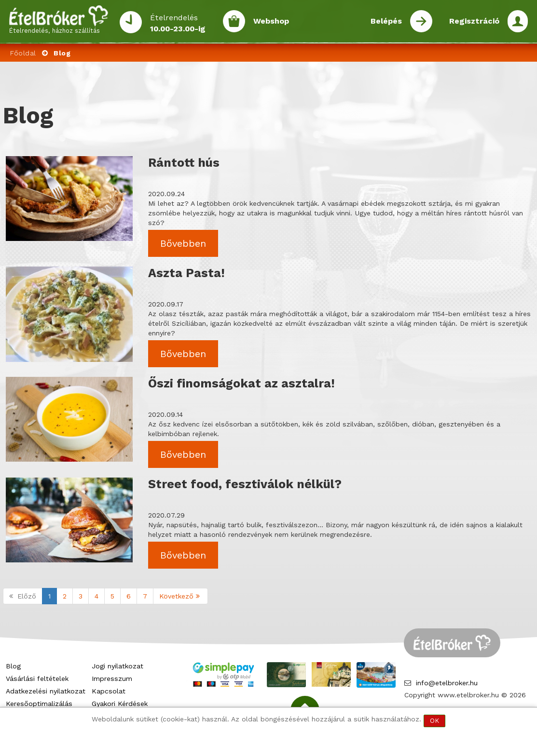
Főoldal (23, 53)
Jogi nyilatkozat (117, 666)
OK (434, 720)
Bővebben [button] (183, 243)
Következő (180, 596)
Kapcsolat (108, 691)
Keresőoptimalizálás (39, 703)
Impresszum (112, 678)
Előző (22, 596)
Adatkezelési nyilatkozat (45, 691)
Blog (13, 666)
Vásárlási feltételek (37, 678)
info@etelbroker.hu (447, 683)
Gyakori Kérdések (120, 703)
